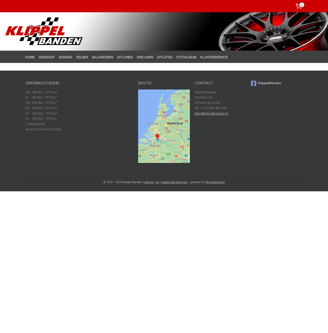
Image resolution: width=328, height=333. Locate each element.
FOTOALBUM (186, 56)
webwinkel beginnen (174, 182)
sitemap (149, 182)
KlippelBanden (266, 83)
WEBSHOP (47, 56)
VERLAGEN (145, 56)
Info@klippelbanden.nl (211, 113)
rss (157, 182)
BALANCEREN (102, 56)
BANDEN (65, 56)
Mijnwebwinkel (215, 182)
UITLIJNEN (124, 56)
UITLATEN (164, 56)
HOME (30, 56)
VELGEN (82, 56)
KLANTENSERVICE (214, 56)
